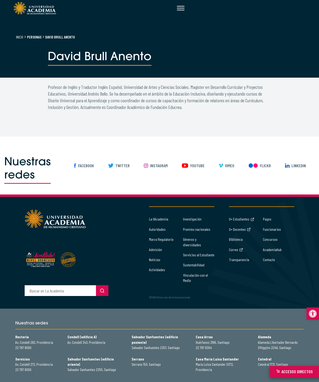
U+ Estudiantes (241, 219)
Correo (236, 249)
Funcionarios (272, 229)
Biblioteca (236, 239)
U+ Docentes (240, 229)
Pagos (267, 219)
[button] (313, 313)
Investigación (192, 219)
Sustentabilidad (193, 265)
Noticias (154, 259)
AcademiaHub (272, 249)
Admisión (155, 249)
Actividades (157, 269)
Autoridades (157, 229)
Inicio (19, 37)
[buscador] (60, 290)
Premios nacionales (196, 229)
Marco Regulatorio (161, 239)
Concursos (270, 239)
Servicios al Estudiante (198, 255)
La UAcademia (158, 219)
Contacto (269, 259)
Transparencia (239, 259)
